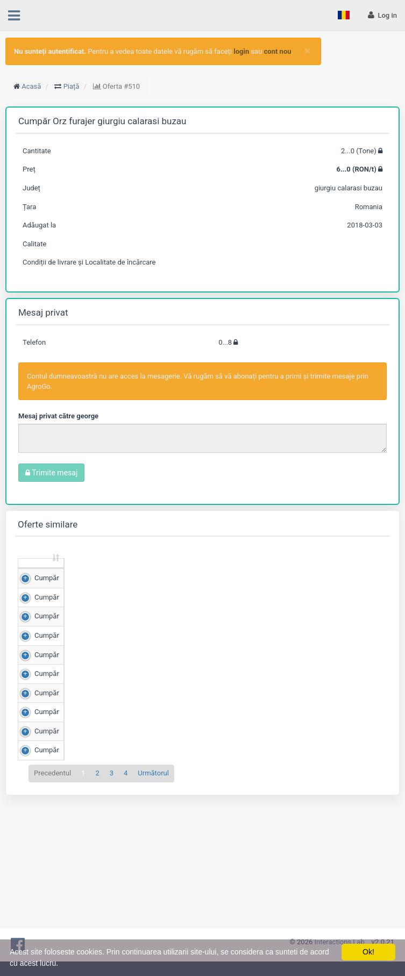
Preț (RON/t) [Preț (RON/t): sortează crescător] (137, 573)
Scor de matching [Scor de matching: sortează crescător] (197, 573)
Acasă (31, 86)
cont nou (278, 51)
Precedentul (52, 908)
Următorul (153, 908)
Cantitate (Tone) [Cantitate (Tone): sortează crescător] (70, 573)
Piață (71, 86)
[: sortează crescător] (35, 573)
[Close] (307, 50)
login (241, 51)
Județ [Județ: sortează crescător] (263, 578)
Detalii (365, 601)
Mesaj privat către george (58, 416)
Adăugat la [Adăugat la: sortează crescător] (309, 573)
